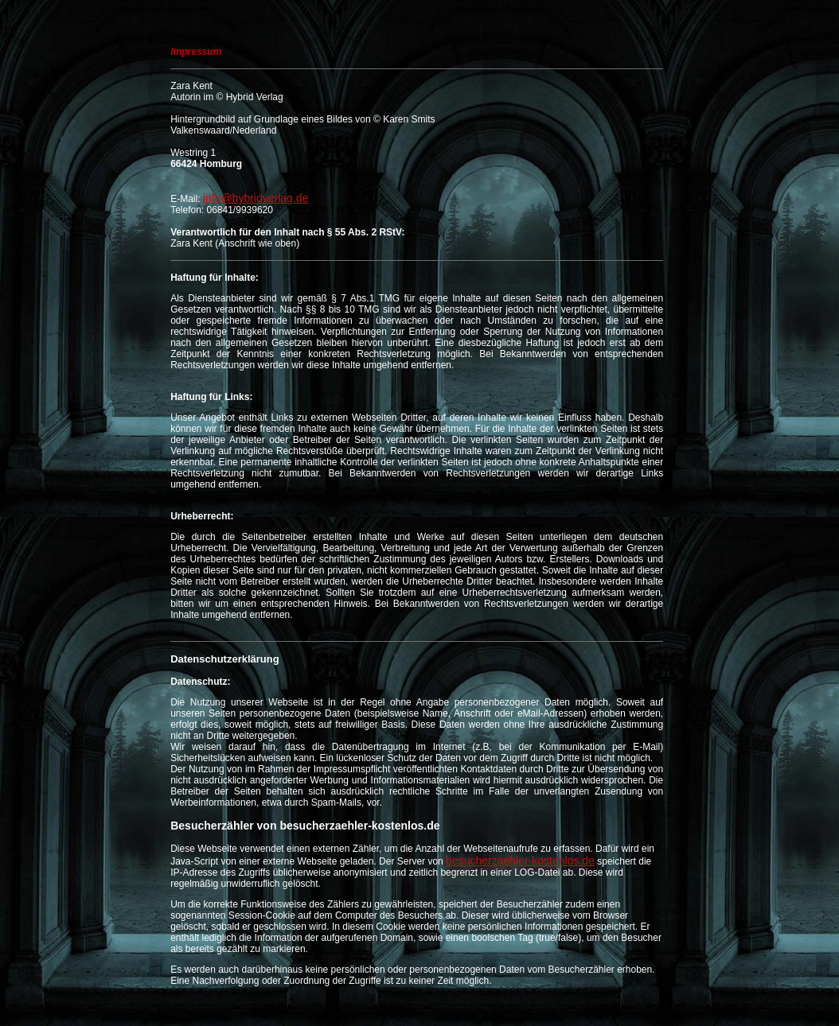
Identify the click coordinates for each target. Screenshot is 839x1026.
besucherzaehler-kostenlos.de (520, 860)
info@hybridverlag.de (256, 198)
